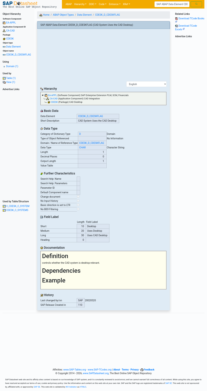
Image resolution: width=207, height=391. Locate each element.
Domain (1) (12, 66)
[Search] (171, 4)
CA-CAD (10, 30)
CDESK (10, 38)
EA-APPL (11, 22)
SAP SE (168, 383)
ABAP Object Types (63, 14)
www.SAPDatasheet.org (96, 373)
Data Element (13, 46)
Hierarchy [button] (79, 4)
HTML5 (83, 387)
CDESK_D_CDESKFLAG (18, 54)
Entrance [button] (113, 4)
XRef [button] (125, 4)
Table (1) (11, 78)
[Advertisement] (17, 144)
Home (44, 14)
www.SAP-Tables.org (74, 369)
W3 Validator (71, 387)
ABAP (69, 4)
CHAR (82, 147)
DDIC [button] (91, 4)
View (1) (10, 82)
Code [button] (101, 4)
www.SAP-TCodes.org (100, 369)
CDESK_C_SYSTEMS (17, 210)
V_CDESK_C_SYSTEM (17, 206)
